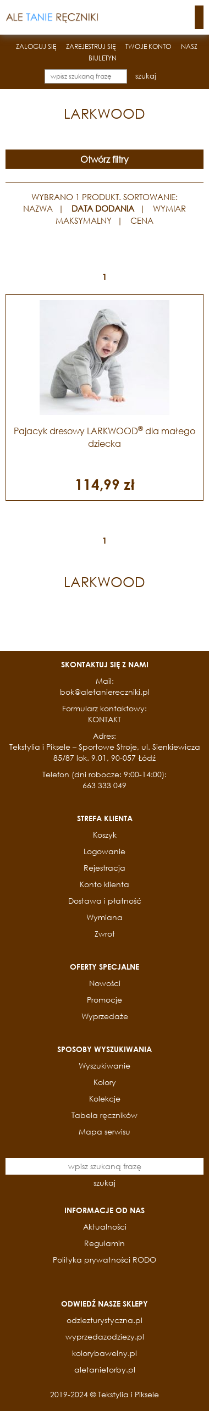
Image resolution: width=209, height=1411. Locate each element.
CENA (141, 220)
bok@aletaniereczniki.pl (105, 692)
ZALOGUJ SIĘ (36, 46)
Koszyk (105, 834)
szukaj (145, 76)
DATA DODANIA (103, 208)
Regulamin (104, 1243)
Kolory (105, 1082)
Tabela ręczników (105, 1115)
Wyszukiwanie (104, 1065)
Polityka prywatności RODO (104, 1259)
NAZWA (38, 208)
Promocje (104, 999)
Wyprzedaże (104, 1016)
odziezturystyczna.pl (104, 1320)
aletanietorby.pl (104, 1369)
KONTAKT (104, 719)
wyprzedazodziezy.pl (104, 1336)
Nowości (104, 983)
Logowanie (104, 851)
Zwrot (105, 933)
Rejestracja (104, 867)
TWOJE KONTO (148, 46)
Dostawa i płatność (104, 900)
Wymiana (104, 917)
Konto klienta (104, 884)
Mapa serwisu (104, 1131)
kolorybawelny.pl (104, 1353)
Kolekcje (104, 1098)
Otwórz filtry (104, 159)
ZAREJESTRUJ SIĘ (91, 46)
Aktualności (105, 1226)
